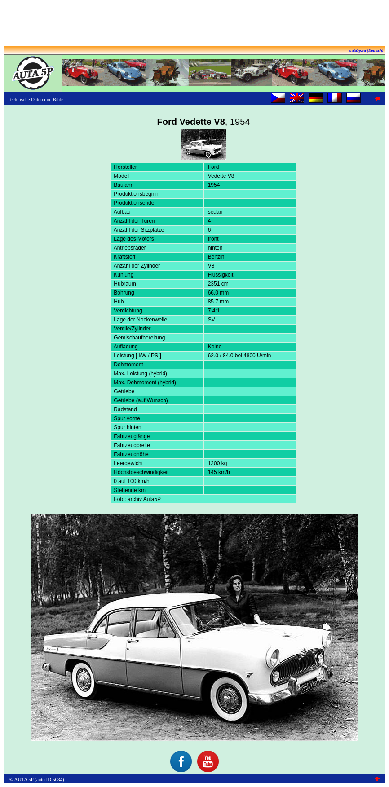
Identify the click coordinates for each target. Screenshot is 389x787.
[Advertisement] (194, 24)
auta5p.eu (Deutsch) (366, 50)
